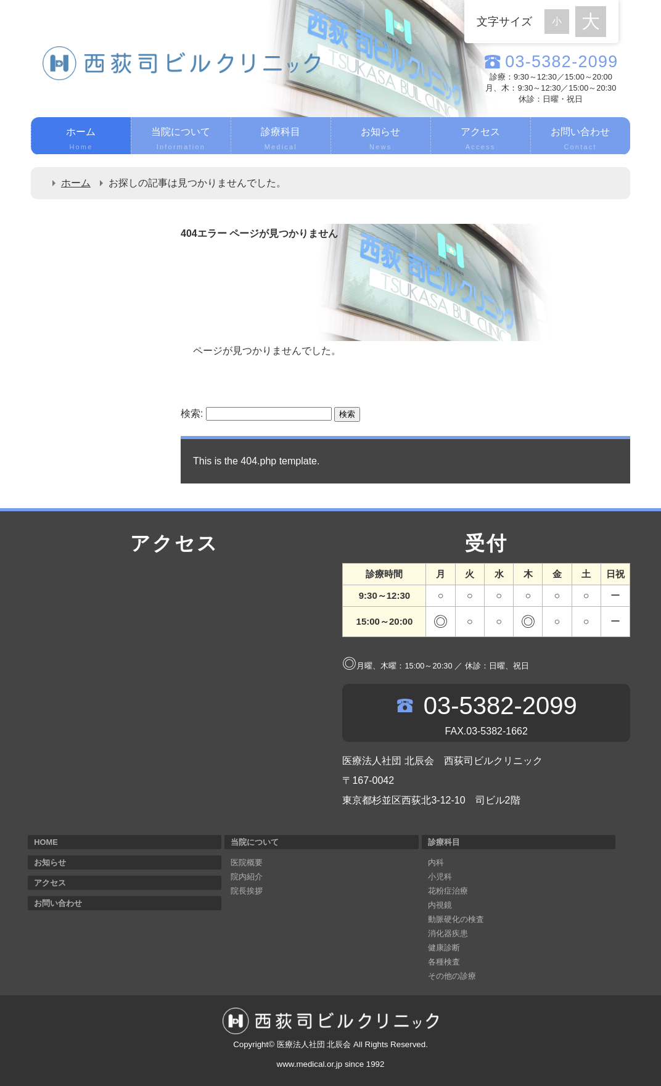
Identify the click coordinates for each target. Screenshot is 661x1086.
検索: (192, 413)
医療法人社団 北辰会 (314, 1044)
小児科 (440, 876)
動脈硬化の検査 (456, 919)
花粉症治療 (448, 890)
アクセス (480, 140)
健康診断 (444, 947)
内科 (436, 862)
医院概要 (247, 862)
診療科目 (280, 140)
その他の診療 (452, 976)
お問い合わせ (580, 140)
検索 (347, 414)
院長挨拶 (247, 890)
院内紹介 (247, 876)
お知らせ (380, 140)
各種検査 (444, 961)
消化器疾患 (448, 933)
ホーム (81, 140)
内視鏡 (440, 905)
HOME (45, 842)
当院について (181, 140)
